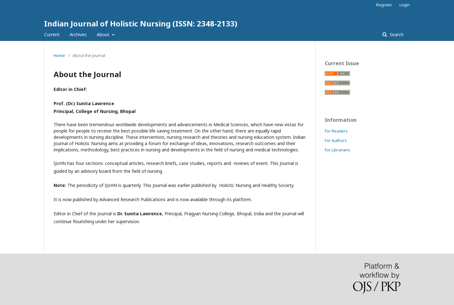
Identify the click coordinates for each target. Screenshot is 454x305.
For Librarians (337, 150)
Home (59, 55)
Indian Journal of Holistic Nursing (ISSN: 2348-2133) (140, 23)
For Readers (336, 131)
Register (384, 5)
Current (52, 34)
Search (396, 34)
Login (404, 5)
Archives (78, 34)
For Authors (336, 140)
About (104, 34)
